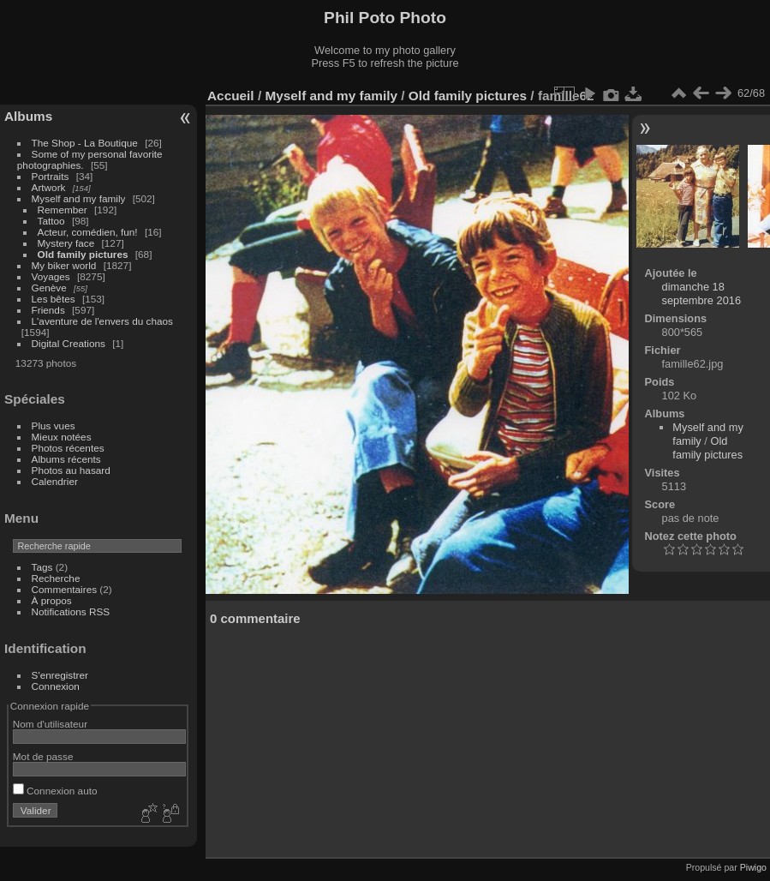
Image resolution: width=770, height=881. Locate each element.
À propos (52, 600)
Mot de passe (43, 756)
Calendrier (55, 481)
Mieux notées (62, 436)
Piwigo (753, 867)
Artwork (49, 187)
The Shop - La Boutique (85, 142)
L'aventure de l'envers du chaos (102, 321)
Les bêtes (53, 298)
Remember (62, 209)
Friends (48, 309)
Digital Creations (68, 343)
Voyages (51, 276)
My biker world (64, 265)
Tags (42, 566)
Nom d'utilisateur (50, 723)
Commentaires (65, 589)
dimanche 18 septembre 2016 (701, 293)
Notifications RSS (71, 611)
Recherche (56, 578)
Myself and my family (79, 198)
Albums (28, 116)
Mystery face (66, 243)
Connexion (56, 686)
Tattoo (51, 220)
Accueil (230, 95)
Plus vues (53, 425)
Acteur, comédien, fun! (88, 231)
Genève (49, 287)
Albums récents (66, 458)
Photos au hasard (71, 470)
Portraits (50, 176)
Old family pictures (83, 254)
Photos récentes (68, 447)
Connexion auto (55, 790)
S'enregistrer (60, 674)
